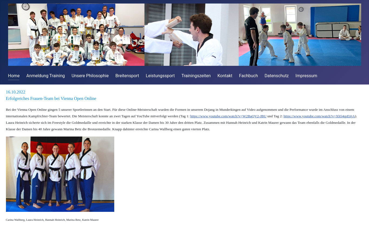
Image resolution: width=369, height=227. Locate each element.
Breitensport (127, 75)
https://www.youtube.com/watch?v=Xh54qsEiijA (319, 116)
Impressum (306, 75)
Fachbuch (248, 75)
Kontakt (224, 75)
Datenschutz (276, 75)
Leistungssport (160, 75)
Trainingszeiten (196, 75)
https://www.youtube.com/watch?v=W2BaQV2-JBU (228, 116)
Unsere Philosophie (90, 75)
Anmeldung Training (45, 75)
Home (14, 75)
